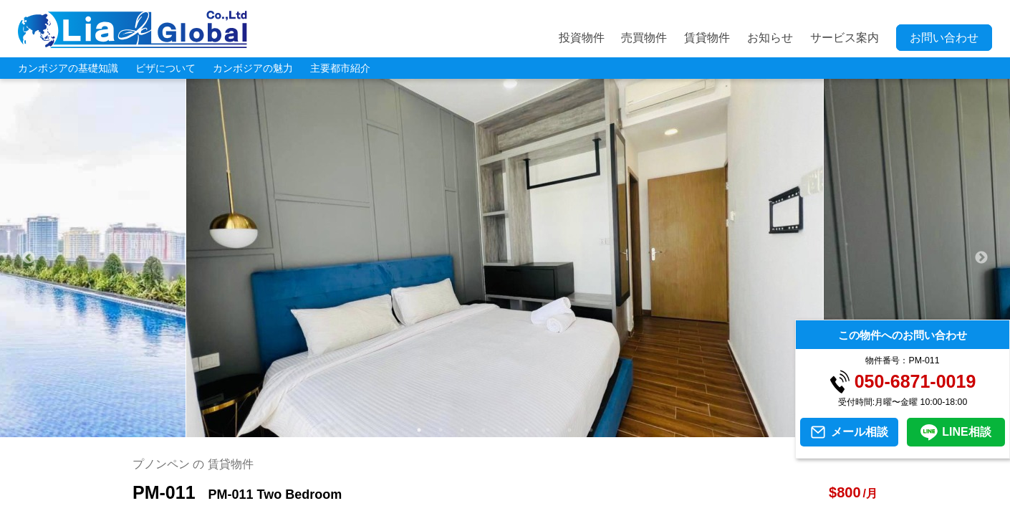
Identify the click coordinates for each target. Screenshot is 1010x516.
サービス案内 (844, 38)
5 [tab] (505, 430)
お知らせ (770, 38)
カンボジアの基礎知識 (68, 68)
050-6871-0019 (915, 382)
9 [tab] (591, 430)
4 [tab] (483, 430)
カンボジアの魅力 (253, 68)
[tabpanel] (505, 258)
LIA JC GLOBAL (132, 29)
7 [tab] (548, 430)
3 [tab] (462, 430)
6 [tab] (526, 430)
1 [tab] (419, 430)
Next (981, 258)
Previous (28, 258)
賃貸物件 (707, 38)
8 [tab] (569, 430)
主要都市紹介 (340, 68)
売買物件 (644, 38)
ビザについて (165, 68)
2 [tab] (440, 430)
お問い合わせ (944, 38)
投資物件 (582, 38)
